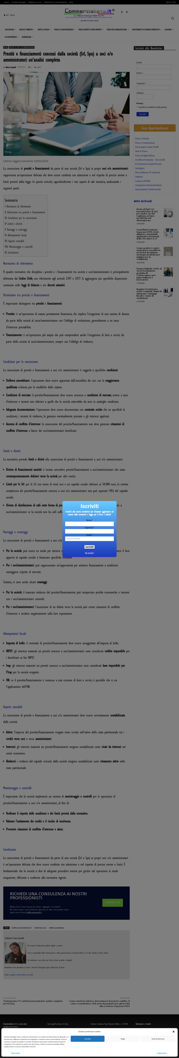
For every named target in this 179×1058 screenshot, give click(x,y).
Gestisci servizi (162, 1053)
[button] (173, 1031)
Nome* (89, 520)
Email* (89, 535)
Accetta (87, 1039)
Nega (123, 1039)
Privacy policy (15, 1053)
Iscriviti (89, 546)
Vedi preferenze (158, 1039)
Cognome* (89, 527)
